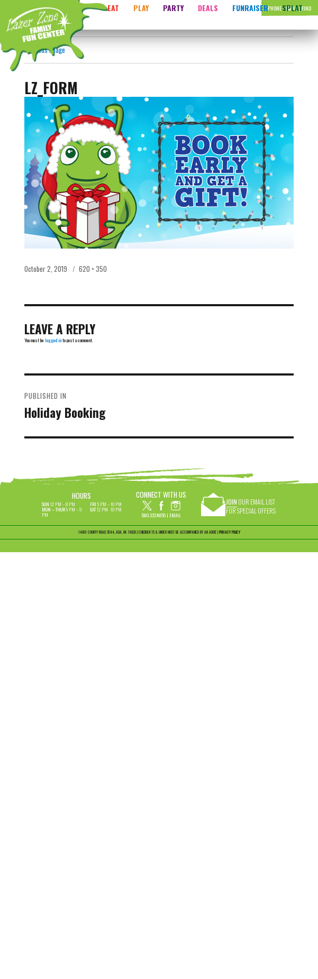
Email (175, 515)
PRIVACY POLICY (229, 532)
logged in (53, 340)
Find (306, 8)
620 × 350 (93, 268)
